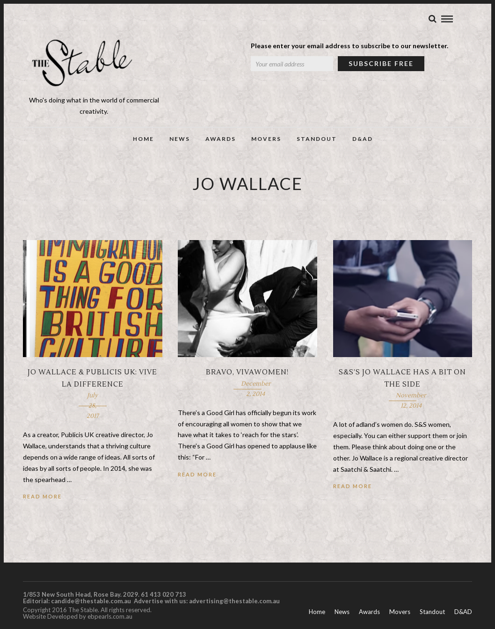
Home (143, 138)
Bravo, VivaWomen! (247, 372)
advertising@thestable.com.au (234, 601)
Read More (42, 496)
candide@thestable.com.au (91, 601)
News (179, 138)
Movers (266, 138)
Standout (317, 138)
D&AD (362, 138)
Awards (220, 138)
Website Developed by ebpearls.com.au (77, 616)
